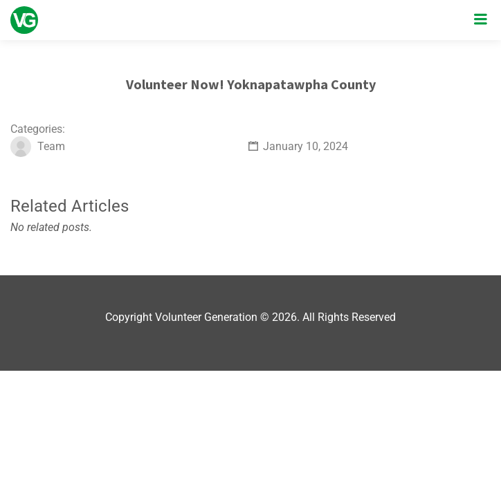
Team (51, 146)
